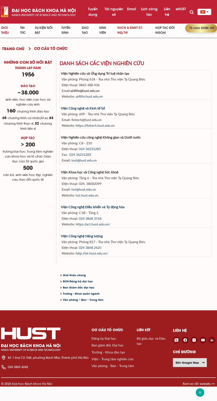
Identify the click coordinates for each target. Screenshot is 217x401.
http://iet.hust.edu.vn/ (98, 267)
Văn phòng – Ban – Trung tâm (83, 314)
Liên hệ (167, 12)
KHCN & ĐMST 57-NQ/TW (130, 30)
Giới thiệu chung (74, 290)
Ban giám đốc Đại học (108, 360)
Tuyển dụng (93, 12)
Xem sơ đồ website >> (199, 398)
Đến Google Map (190, 377)
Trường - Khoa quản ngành (81, 308)
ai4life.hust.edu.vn (95, 98)
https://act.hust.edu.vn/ (99, 236)
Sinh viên (102, 30)
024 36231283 (96, 154)
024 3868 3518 (96, 230)
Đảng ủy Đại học (104, 353)
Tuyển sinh (65, 30)
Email (131, 9)
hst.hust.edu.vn (93, 205)
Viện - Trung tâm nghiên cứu (113, 373)
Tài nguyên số (114, 12)
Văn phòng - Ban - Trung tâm (113, 380)
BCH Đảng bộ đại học (78, 296)
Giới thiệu (5, 30)
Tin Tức (23, 30)
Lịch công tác (149, 12)
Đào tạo (85, 30)
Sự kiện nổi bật (44, 30)
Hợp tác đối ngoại (165, 30)
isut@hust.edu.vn (90, 167)
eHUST (181, 9)
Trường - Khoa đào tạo (108, 366)
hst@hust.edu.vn (90, 198)
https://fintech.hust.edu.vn (101, 130)
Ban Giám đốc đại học (78, 302)
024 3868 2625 (96, 261)
